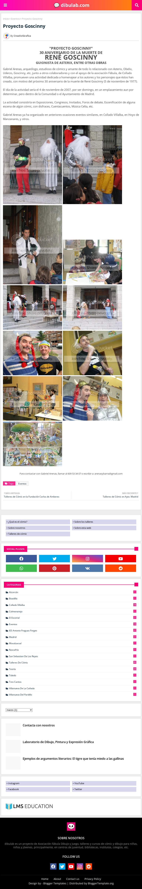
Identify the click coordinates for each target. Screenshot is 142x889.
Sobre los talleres (83, 521)
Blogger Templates (54, 883)
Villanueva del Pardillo (72, 694)
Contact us (72, 879)
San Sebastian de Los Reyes (72, 656)
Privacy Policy (92, 879)
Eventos (15, 18)
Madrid (72, 637)
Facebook (13, 789)
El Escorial (72, 617)
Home (44, 879)
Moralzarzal (72, 643)
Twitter (78, 789)
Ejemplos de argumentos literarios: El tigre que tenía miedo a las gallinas (73, 759)
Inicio (6, 18)
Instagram (13, 783)
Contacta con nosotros (39, 725)
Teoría (72, 669)
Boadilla (72, 598)
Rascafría (72, 649)
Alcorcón (72, 592)
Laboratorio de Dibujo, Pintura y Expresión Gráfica (58, 742)
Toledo (72, 675)
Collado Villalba (72, 605)
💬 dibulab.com (71, 5)
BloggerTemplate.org (101, 883)
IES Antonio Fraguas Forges (72, 630)
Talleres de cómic (17, 533)
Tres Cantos (72, 681)
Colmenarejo (72, 611)
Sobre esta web (82, 528)
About (57, 879)
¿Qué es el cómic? (17, 521)
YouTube (79, 783)
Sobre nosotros (16, 528)
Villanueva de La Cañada (72, 688)
